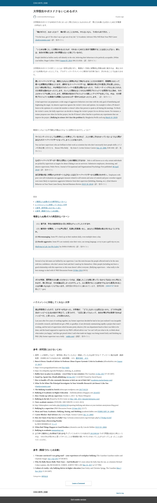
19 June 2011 (76, 408)
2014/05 (96, 393)
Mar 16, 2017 (87, 465)
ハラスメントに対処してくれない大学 (51, 205)
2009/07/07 (110, 286)
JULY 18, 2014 (87, 184)
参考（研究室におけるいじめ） (48, 208)
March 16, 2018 (111, 117)
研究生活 (45, 476)
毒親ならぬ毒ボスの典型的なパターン (51, 202)
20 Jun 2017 (71, 377)
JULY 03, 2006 (100, 427)
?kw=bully (65, 368)
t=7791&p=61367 (105, 418)
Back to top (120, 493)
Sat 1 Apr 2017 (53, 459)
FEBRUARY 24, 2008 (105, 411)
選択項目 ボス (82, 358)
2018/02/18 (64, 405)
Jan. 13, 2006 (88, 415)
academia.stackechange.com (101, 380)
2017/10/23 (83, 390)
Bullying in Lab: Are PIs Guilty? (47, 247)
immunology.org (58, 430)
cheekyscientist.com (42, 40)
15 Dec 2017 (100, 374)
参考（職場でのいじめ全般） (47, 211)
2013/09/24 (94, 433)
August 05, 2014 (66, 61)
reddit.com (70, 336)
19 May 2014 (78, 270)
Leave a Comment (78, 483)
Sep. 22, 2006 (101, 148)
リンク (54, 424)
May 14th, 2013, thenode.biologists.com (84, 399)
